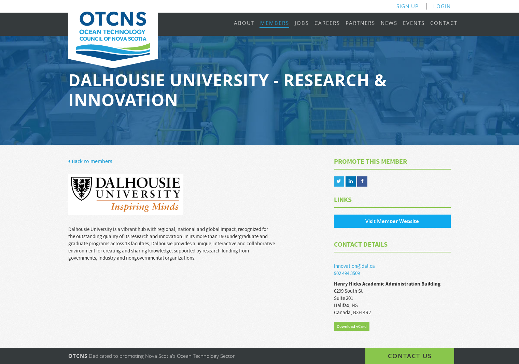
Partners (360, 23)
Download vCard (352, 326)
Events (414, 23)
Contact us (410, 356)
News (389, 23)
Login (442, 6)
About (244, 23)
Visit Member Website (392, 221)
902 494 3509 (347, 273)
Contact (444, 23)
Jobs (302, 23)
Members (274, 23)
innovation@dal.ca (354, 266)
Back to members (90, 161)
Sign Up (407, 6)
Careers (327, 23)
